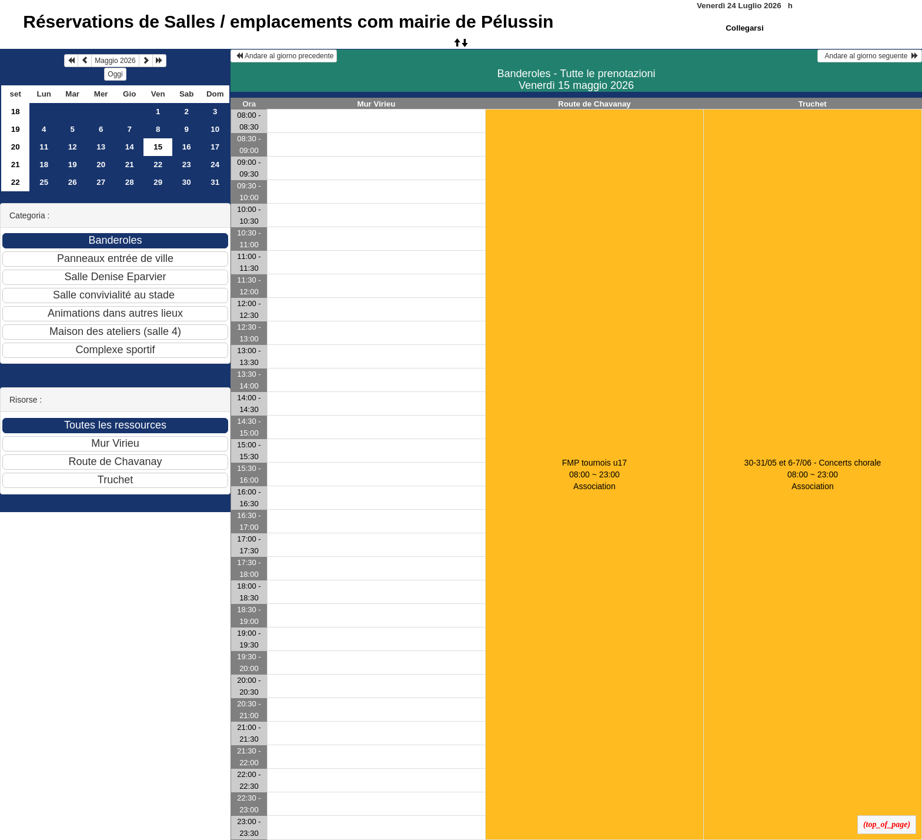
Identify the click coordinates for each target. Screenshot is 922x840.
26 (72, 182)
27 (100, 182)
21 (15, 164)
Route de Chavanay (594, 103)
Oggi (115, 74)
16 (186, 146)
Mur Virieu (376, 103)
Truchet (813, 103)
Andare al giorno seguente (869, 56)
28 (129, 182)
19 (15, 129)
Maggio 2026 (115, 61)
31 (215, 182)
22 (157, 164)
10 (215, 129)
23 (186, 164)
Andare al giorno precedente (283, 56)
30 (186, 182)
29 (157, 182)
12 (72, 146)
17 (215, 146)
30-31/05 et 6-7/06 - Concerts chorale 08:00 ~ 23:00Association (812, 474)
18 (15, 111)
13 (100, 146)
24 (215, 164)
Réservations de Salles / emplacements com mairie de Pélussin (288, 21)
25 (43, 182)
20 (15, 146)
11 (43, 146)
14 (129, 146)
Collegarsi (744, 28)
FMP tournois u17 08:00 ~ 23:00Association (594, 474)
